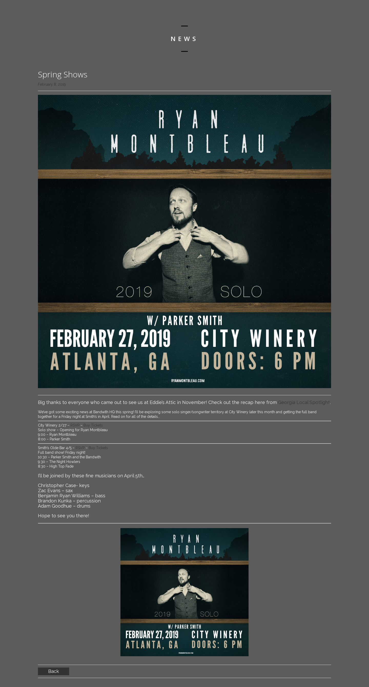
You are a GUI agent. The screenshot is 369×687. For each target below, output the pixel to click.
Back (53, 671)
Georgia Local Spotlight (304, 402)
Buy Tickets (93, 425)
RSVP (75, 425)
